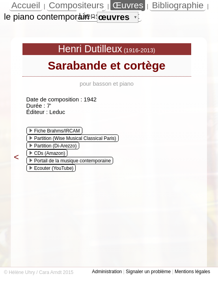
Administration (107, 271)
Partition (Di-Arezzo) (53, 146)
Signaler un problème (148, 271)
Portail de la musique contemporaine (70, 161)
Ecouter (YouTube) (52, 168)
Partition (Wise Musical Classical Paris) (73, 138)
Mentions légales (192, 271)
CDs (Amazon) (47, 153)
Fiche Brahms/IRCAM (55, 131)
